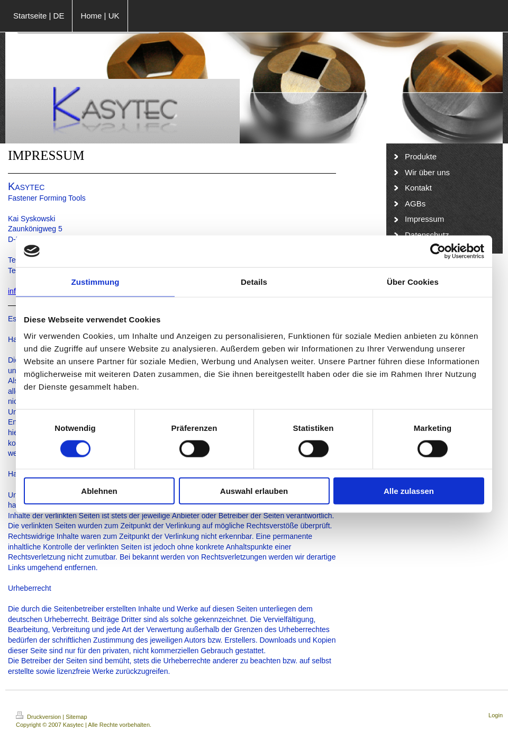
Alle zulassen (409, 490)
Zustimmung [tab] (95, 281)
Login (495, 715)
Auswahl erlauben (254, 490)
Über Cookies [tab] (413, 281)
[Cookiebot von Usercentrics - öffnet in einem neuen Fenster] (438, 251)
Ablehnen (99, 490)
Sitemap (76, 717)
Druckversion (39, 717)
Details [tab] (254, 281)
